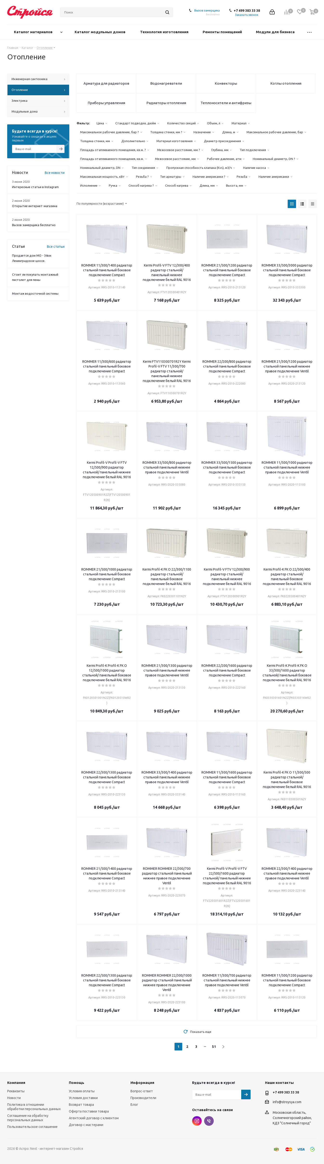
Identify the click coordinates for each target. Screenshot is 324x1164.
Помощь (76, 1083)
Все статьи (56, 246)
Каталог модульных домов (100, 32)
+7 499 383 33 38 (247, 11)
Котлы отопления (285, 83)
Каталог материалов (33, 32)
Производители (143, 1098)
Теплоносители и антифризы (226, 103)
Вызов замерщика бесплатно (34, 225)
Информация (142, 1083)
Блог (134, 1105)
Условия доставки (83, 1098)
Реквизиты (16, 1091)
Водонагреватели (166, 83)
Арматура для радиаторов (106, 83)
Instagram (197, 1121)
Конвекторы (226, 83)
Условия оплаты (82, 1091)
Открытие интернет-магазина (34, 206)
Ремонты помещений (223, 32)
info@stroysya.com (287, 1102)
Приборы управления (106, 103)
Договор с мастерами (86, 1125)
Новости (14, 1098)
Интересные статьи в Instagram (35, 187)
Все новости (55, 173)
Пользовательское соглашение (32, 1127)
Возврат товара (81, 1105)
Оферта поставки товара (89, 1111)
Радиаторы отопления (166, 103)
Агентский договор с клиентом (94, 1118)
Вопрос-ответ (141, 1091)
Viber (209, 1121)
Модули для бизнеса (276, 32)
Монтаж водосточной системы (35, 293)
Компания (16, 1083)
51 (214, 1047)
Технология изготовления (164, 32)
